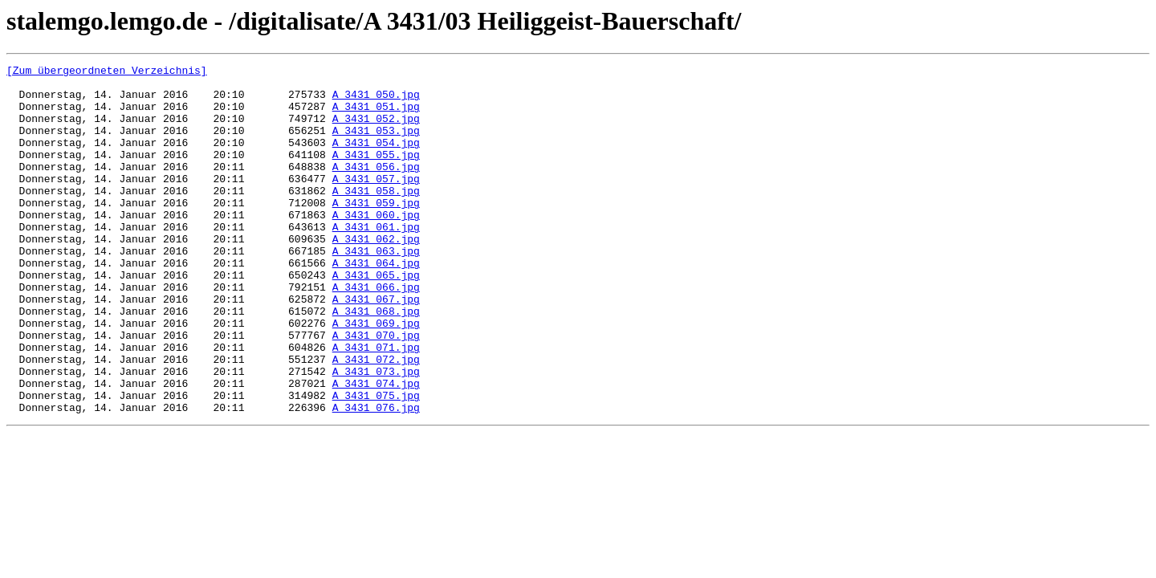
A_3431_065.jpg (376, 318)
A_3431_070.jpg (376, 390)
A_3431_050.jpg (376, 101)
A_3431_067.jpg (376, 347)
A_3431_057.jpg (376, 202)
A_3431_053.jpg (376, 144)
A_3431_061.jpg (376, 260)
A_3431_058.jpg (376, 217)
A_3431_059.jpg (376, 231)
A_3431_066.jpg (376, 332)
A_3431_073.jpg (376, 433)
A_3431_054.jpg (376, 159)
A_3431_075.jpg (376, 462)
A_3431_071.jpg (376, 404)
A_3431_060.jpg (376, 245)
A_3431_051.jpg (376, 115)
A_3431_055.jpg (376, 173)
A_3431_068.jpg (376, 361)
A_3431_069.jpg (376, 375)
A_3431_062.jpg (376, 274)
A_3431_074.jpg (376, 448)
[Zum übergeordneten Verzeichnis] (106, 72)
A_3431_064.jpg (376, 303)
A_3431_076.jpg (376, 477)
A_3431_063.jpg (376, 289)
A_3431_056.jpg (376, 188)
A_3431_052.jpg (376, 130)
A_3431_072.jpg (376, 419)
